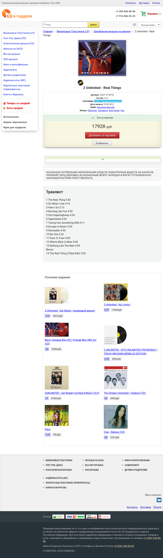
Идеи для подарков (14, 127)
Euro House (114, 110)
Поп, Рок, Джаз (54, 465)
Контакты (131, 3)
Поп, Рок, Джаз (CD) (14, 38)
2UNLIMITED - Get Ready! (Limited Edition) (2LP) (72, 393)
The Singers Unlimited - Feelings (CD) (125, 393)
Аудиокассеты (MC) (14, 80)
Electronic (92, 110)
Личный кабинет (149, 25)
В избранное (102, 143)
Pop (122, 110)
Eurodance (103, 110)
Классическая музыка (59, 470)
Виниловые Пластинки (59, 460)
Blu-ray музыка (11, 54)
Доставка (144, 3)
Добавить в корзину (102, 135)
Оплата (156, 3)
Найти (93, 24)
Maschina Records (105, 107)
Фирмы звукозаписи (15, 122)
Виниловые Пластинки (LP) (19, 33)
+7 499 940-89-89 (125, 11)
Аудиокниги (10, 69)
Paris (47, 429)
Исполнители (11, 116)
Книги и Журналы (13, 94)
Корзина (154, 13)
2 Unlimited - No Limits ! (117, 304)
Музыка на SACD (13, 48)
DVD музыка (10, 59)
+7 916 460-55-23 (125, 16)
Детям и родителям (14, 75)
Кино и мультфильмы (15, 64)
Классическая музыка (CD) (18, 43)
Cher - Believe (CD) (114, 432)
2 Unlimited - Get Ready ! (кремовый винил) (70, 310)
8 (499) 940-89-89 (124, 546)
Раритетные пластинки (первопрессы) (16, 87)
